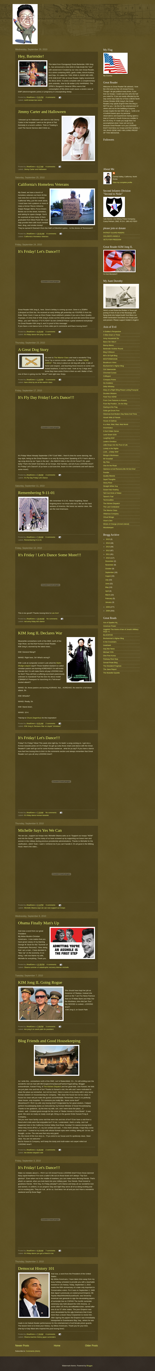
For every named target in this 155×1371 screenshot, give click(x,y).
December (109, 561)
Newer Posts (22, 1345)
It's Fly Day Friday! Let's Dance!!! (46, 397)
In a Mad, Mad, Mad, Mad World (115, 424)
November (109, 565)
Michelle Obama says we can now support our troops (44, 908)
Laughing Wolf (108, 438)
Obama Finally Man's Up (38, 923)
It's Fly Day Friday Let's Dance (36, 478)
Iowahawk (107, 645)
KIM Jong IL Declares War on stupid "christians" (42, 726)
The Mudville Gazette (111, 673)
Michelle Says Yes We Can (40, 830)
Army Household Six (111, 338)
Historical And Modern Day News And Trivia (120, 414)
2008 (108, 611)
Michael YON (108, 652)
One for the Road (110, 466)
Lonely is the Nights (110, 448)
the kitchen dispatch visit (33, 1153)
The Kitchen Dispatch (52, 1087)
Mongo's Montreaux (111, 455)
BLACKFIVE (108, 635)
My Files (106, 462)
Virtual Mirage (108, 517)
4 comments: (51, 97)
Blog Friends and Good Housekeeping (49, 1040)
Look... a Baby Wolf (110, 452)
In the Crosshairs (109, 642)
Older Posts (91, 1345)
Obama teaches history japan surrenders (40, 1337)
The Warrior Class (61, 358)
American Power (109, 626)
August (108, 576)
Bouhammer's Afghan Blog (113, 366)
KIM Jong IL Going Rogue (40, 982)
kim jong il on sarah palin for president (39, 1029)
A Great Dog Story (33, 349)
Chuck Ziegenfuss (34, 718)
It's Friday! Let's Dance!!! (39, 251)
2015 (108, 539)
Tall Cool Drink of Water (112, 493)
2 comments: (50, 723)
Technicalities (108, 500)
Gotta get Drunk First (111, 411)
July (107, 580)
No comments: (52, 619)
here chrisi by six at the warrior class (38, 382)
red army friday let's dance (34, 621)
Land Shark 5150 (110, 435)
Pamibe (106, 472)
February (109, 598)
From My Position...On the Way (115, 404)
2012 (108, 550)
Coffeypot (107, 376)
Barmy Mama (108, 345)
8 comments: (52, 234)
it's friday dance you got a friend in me (38, 1253)
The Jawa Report (110, 669)
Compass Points (109, 380)
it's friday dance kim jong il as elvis (37, 334)
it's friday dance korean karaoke (36, 815)
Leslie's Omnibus (110, 442)
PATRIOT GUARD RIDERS (113, 233)
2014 (108, 543)
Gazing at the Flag (110, 407)
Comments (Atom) (33, 1351)
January (108, 602)
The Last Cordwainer (111, 507)
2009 (108, 607)
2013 (108, 547)
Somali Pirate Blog (110, 663)
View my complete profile (122, 182)
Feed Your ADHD (110, 397)
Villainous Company (111, 514)
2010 (108, 558)
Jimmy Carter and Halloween (42, 111)
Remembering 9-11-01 (36, 492)
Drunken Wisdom (110, 393)
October (108, 569)
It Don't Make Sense (111, 431)
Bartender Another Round (113, 349)
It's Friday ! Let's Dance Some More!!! (49, 555)
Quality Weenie (109, 476)
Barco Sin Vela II (109, 342)
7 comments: (50, 1251)
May (107, 587)
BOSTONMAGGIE (110, 359)
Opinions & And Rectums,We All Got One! (119, 469)
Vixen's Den (107, 521)
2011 (108, 554)
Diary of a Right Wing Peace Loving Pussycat (120, 390)
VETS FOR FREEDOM (112, 240)
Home (57, 1345)
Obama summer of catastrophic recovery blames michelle (46, 967)
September (109, 572)
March (108, 595)
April (107, 591)
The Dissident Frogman (112, 666)
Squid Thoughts (109, 479)
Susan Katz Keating (111, 490)
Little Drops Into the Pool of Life (115, 445)
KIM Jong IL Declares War (40, 633)
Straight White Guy (110, 486)
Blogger (89, 1366)
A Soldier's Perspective (112, 331)
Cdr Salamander (109, 369)
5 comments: (50, 332)
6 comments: (50, 537)
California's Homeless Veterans (43, 184)
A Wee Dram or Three (111, 335)
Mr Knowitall (108, 459)
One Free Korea (109, 656)
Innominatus (108, 428)
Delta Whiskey (108, 386)
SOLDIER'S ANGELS (111, 236)
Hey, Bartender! (31, 56)
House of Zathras (110, 421)
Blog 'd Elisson (109, 352)
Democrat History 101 (36, 1268)
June (107, 584)
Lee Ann (54, 613)
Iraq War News (109, 649)
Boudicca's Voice (109, 362)
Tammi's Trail (108, 497)
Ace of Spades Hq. (110, 622)
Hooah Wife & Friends (111, 417)
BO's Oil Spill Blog (110, 356)
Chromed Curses (109, 373)
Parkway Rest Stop (110, 659)
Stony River (107, 483)
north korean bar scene (33, 100)
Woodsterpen (108, 527)
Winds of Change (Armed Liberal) (116, 524)
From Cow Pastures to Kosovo (115, 400)
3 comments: (51, 380)
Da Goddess (108, 383)
